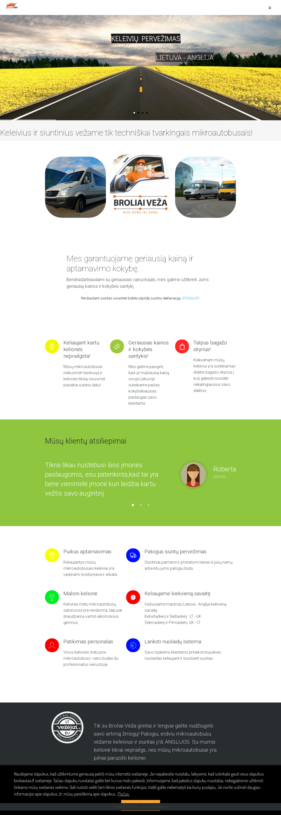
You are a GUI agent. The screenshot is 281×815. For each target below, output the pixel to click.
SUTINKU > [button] (140, 805)
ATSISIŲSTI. (191, 298)
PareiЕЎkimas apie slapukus (140, 811)
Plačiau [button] (123, 794)
